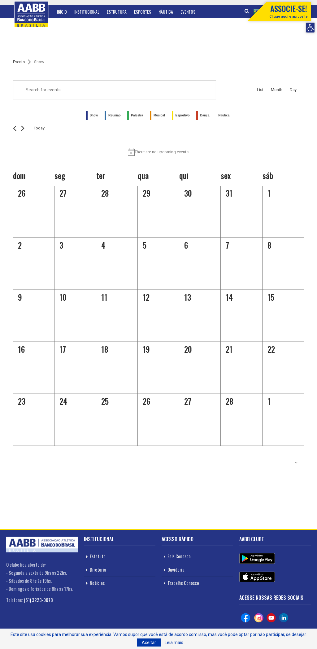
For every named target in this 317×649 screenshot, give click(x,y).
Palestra (137, 115)
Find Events (232, 90)
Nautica (223, 115)
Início (62, 11)
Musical (159, 115)
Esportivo (183, 115)
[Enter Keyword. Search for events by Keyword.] (114, 89)
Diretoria (98, 569)
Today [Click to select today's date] (39, 128)
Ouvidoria (176, 569)
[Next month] (22, 128)
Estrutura (117, 11)
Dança (204, 115)
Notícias (97, 582)
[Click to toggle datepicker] (67, 128)
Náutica (165, 11)
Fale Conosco (179, 556)
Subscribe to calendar (270, 462)
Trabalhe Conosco (183, 582)
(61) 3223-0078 (38, 599)
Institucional (86, 11)
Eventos (187, 11)
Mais (207, 11)
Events (19, 61)
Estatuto (98, 556)
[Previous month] (14, 128)
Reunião (114, 115)
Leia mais (174, 642)
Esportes (142, 11)
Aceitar (149, 642)
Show (94, 115)
